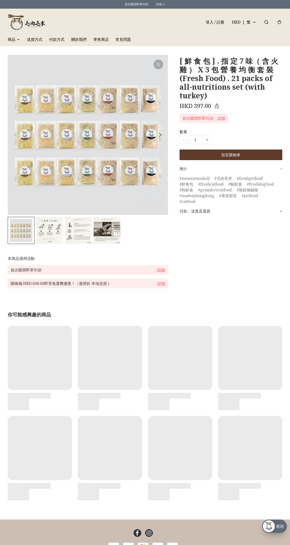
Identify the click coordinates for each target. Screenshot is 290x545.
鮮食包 (187, 184)
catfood (188, 201)
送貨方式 (34, 39)
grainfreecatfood (216, 190)
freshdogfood (261, 184)
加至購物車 (230, 154)
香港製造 (229, 195)
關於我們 (79, 39)
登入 (215, 22)
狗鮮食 (187, 190)
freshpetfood (251, 178)
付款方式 (56, 39)
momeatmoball (196, 178)
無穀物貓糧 (248, 190)
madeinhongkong (198, 195)
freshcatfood (212, 184)
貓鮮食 (236, 184)
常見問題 (123, 39)
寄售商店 (101, 39)
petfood (251, 195)
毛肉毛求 (224, 178)
